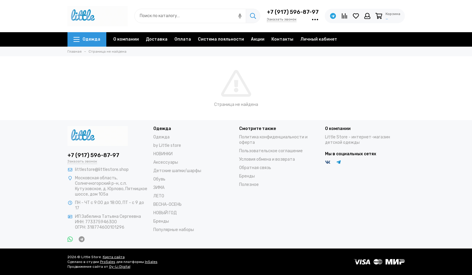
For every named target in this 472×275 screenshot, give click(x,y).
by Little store (167, 145)
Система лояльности (221, 39)
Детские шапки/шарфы (177, 170)
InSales (151, 262)
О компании (126, 39)
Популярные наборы (173, 229)
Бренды (161, 221)
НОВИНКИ (163, 153)
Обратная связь (255, 167)
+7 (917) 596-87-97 (293, 12)
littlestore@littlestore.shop (102, 169)
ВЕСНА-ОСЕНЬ (167, 204)
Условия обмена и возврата (267, 159)
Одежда (86, 39)
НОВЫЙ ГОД (165, 212)
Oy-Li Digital (119, 266)
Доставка (156, 39)
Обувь (159, 179)
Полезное (249, 184)
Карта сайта (114, 257)
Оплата (182, 39)
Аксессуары (165, 162)
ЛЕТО (158, 196)
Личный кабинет (318, 39)
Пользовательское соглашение (271, 150)
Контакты (282, 39)
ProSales (107, 262)
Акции (257, 39)
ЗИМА (158, 187)
